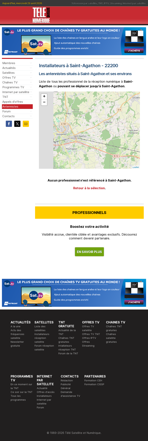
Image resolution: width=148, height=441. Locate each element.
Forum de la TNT (68, 353)
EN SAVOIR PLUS (89, 252)
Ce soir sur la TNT (22, 392)
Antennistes (10, 106)
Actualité (42, 388)
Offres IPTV (89, 337)
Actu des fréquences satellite (17, 334)
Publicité (66, 384)
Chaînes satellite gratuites (111, 337)
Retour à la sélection (89, 188)
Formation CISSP (94, 384)
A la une (15, 326)
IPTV (106, 3)
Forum (6, 111)
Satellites (8, 73)
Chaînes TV (10, 82)
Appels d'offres (12, 101)
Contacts (8, 116)
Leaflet (136, 167)
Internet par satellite (134, 3)
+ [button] (44, 97)
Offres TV (9, 77)
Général (65, 388)
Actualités (9, 68)
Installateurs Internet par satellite (44, 399)
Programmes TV (13, 87)
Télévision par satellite (84, 3)
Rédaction (67, 380)
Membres (8, 63)
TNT (100, 3)
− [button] (44, 102)
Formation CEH (93, 380)
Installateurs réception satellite (41, 337)
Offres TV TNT (91, 334)
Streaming (116, 3)
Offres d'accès (46, 392)
